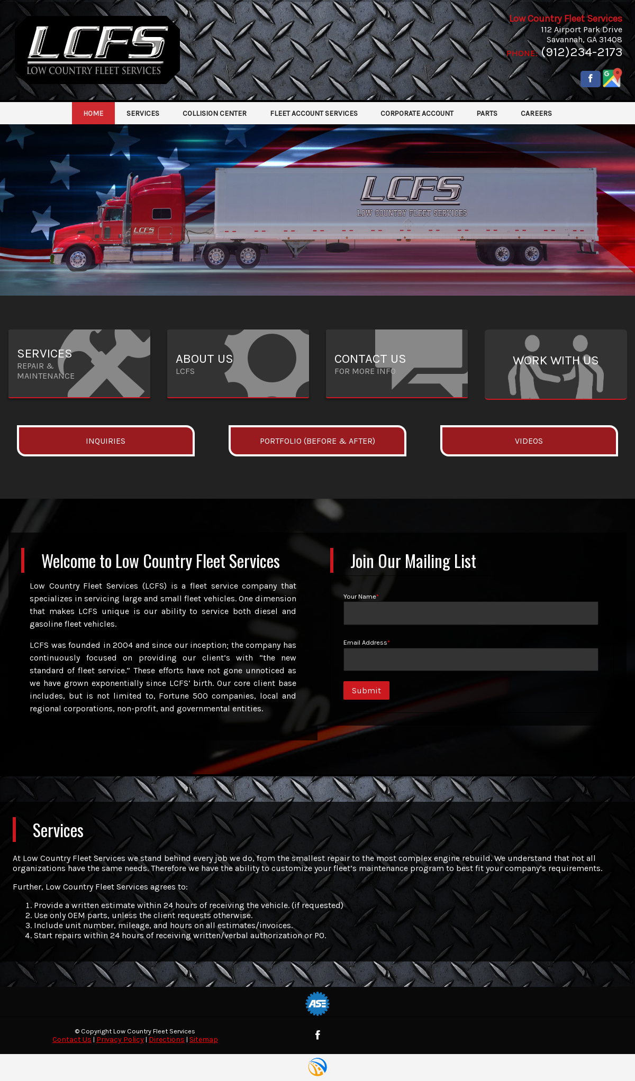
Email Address (470, 654)
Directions (167, 1039)
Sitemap (203, 1039)
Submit (366, 690)
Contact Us (72, 1039)
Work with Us (556, 360)
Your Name (470, 608)
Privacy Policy (120, 1039)
